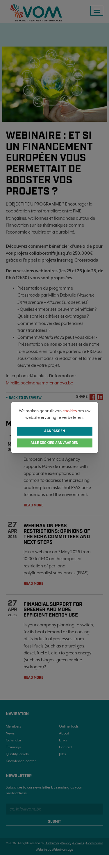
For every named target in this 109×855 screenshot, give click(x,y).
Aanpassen (54, 431)
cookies (69, 410)
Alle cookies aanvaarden (54, 443)
